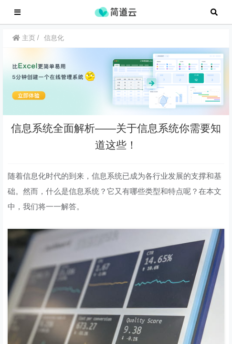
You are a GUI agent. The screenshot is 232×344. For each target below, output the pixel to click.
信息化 (54, 42)
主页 (23, 42)
